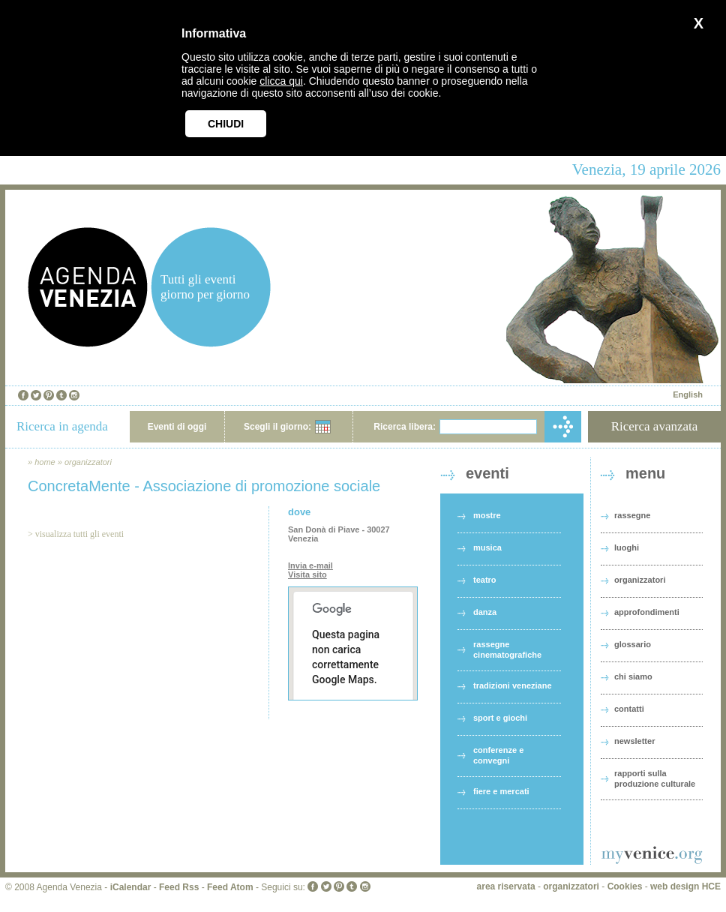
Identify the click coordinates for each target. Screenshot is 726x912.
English (688, 394)
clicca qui (281, 81)
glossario (632, 644)
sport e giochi (500, 717)
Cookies (625, 886)
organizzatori (88, 462)
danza (484, 612)
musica (487, 547)
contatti (629, 708)
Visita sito (307, 574)
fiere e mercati (501, 791)
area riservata (506, 886)
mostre (487, 515)
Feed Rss (179, 887)
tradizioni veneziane (512, 685)
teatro (484, 579)
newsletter (634, 741)
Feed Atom (230, 887)
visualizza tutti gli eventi (79, 534)
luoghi (626, 547)
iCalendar (131, 887)
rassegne (632, 515)
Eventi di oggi (177, 427)
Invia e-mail (310, 565)
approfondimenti (647, 612)
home (45, 462)
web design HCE (685, 886)
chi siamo (633, 676)
